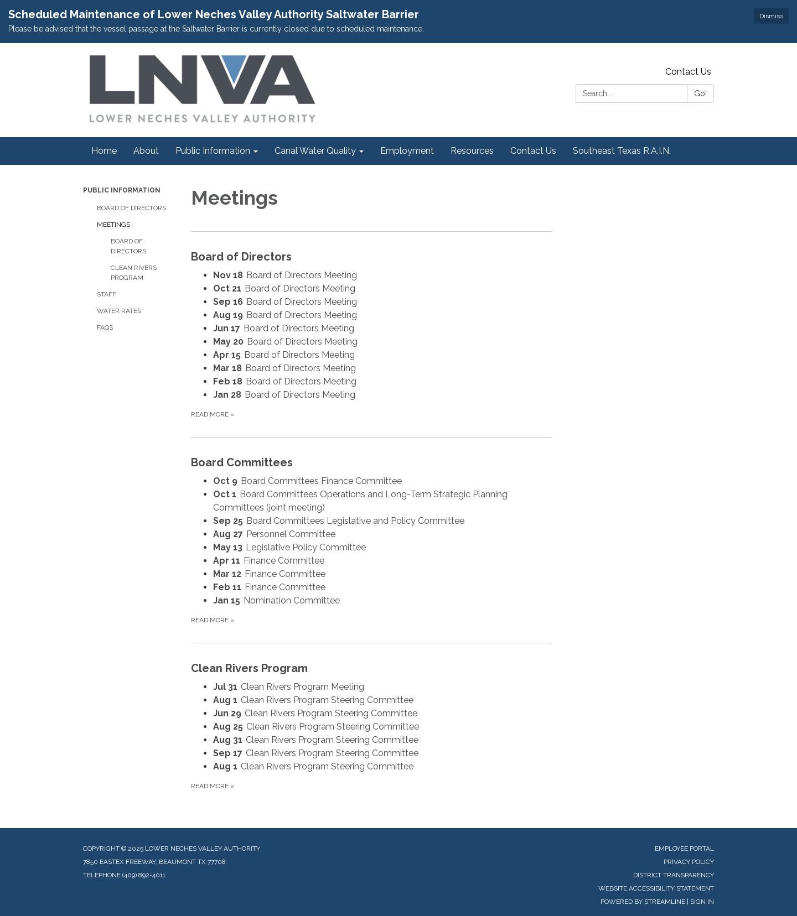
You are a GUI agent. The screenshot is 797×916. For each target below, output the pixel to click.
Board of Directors (131, 208)
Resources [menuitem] (472, 150)
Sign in (702, 901)
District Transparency (673, 875)
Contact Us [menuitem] (533, 150)
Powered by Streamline (643, 901)
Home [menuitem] (104, 150)
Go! (700, 93)
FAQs (105, 327)
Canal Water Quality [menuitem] (315, 150)
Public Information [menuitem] (212, 150)
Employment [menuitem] (407, 150)
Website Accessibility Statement (656, 888)
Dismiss (771, 16)
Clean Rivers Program (134, 273)
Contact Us (688, 71)
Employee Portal (684, 848)
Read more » (212, 414)
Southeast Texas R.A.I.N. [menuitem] (622, 150)
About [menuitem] (146, 150)
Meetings (113, 224)
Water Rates (119, 311)
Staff (106, 294)
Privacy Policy (689, 862)
